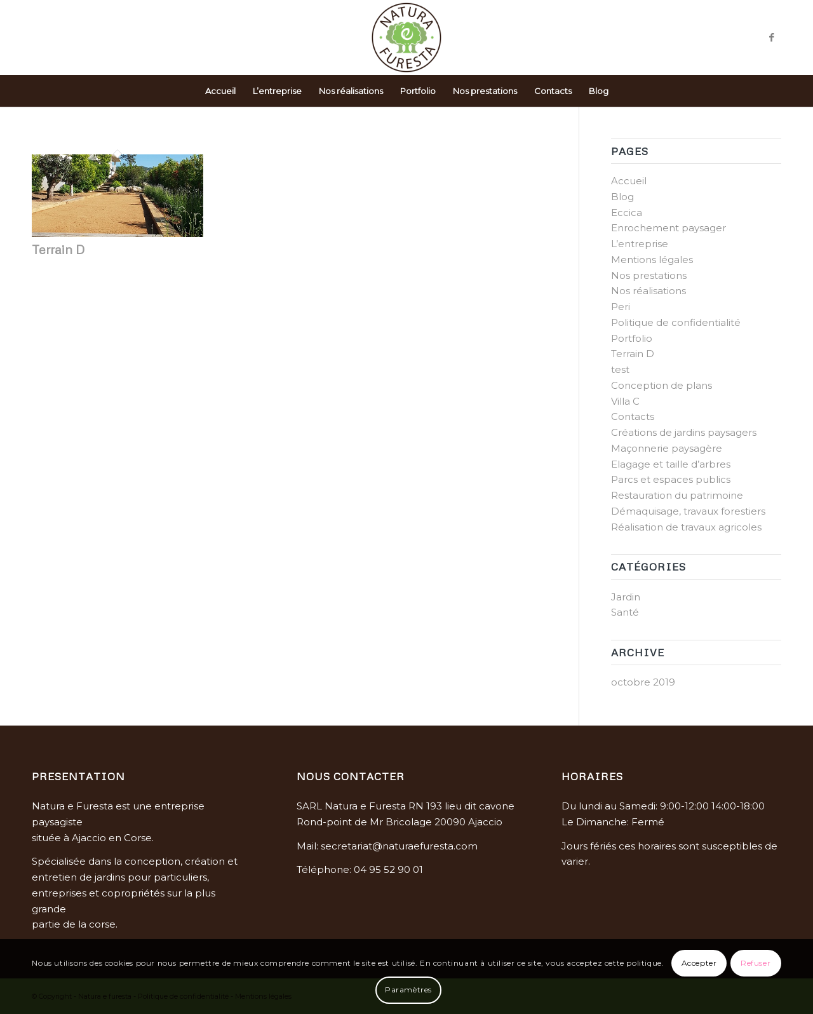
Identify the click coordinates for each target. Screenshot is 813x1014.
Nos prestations (649, 275)
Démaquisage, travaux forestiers (688, 511)
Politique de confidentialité (676, 322)
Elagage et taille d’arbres (670, 464)
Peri (620, 307)
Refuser (755, 963)
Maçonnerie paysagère (666, 448)
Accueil (629, 181)
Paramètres (408, 989)
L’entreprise (639, 244)
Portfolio (631, 338)
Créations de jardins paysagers (683, 432)
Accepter (699, 963)
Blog (622, 197)
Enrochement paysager (668, 228)
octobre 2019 (643, 682)
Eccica (626, 212)
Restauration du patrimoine (677, 495)
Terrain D (58, 249)
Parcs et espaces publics (670, 479)
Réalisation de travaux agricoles (686, 527)
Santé (625, 612)
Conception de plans (661, 385)
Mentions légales (652, 260)
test (620, 369)
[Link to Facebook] (771, 37)
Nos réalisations (648, 291)
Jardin (625, 597)
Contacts (632, 416)
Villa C (625, 401)
